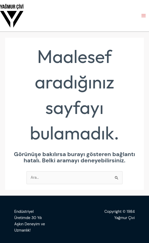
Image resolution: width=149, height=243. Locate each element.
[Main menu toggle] (143, 15)
